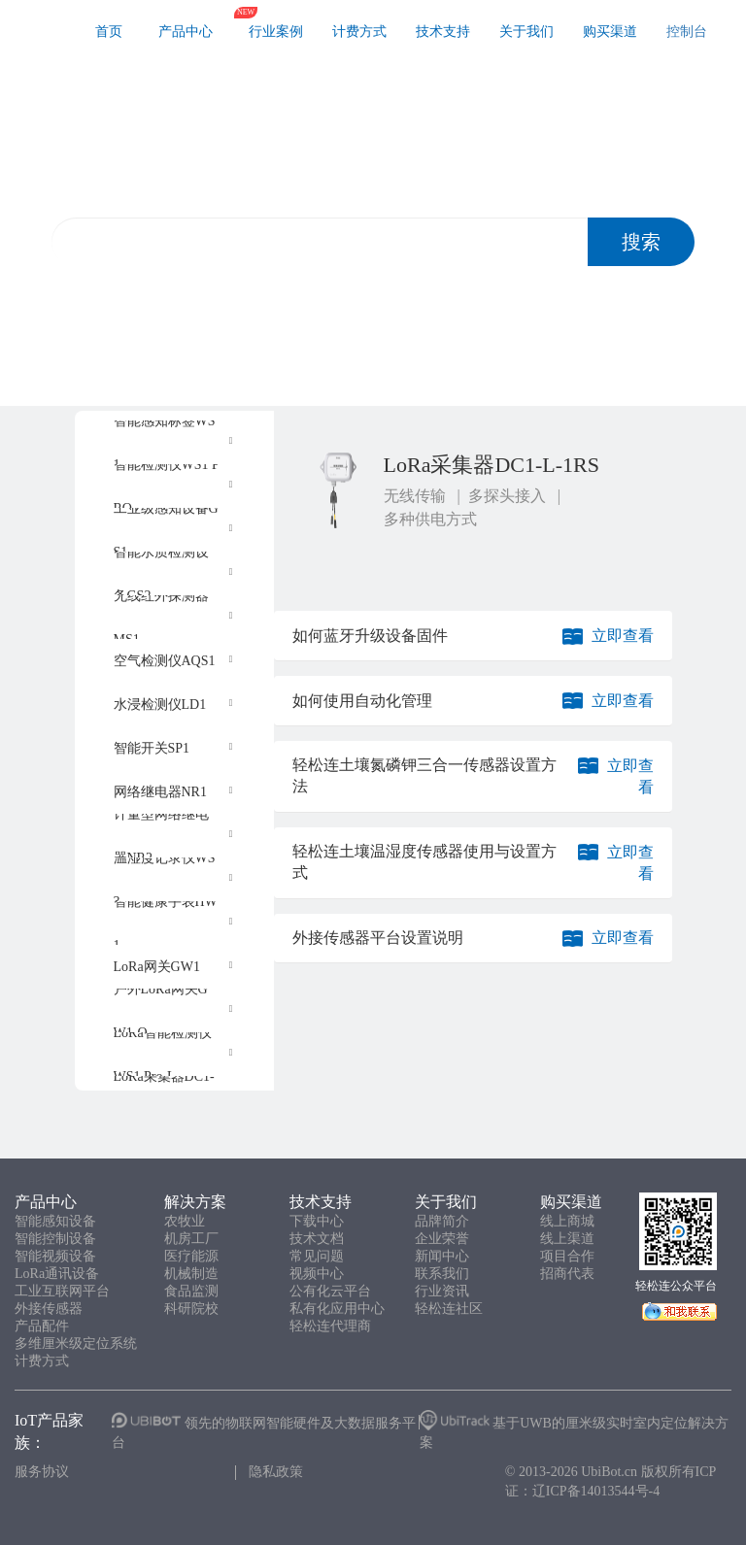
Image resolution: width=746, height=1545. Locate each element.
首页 (108, 31)
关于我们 (526, 31)
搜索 (641, 241)
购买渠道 (610, 31)
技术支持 (443, 31)
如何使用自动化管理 (362, 700)
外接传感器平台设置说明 (377, 937)
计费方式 (359, 31)
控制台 (686, 31)
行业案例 (276, 31)
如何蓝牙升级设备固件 (370, 635)
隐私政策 (276, 1471)
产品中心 (185, 31)
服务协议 (42, 1471)
